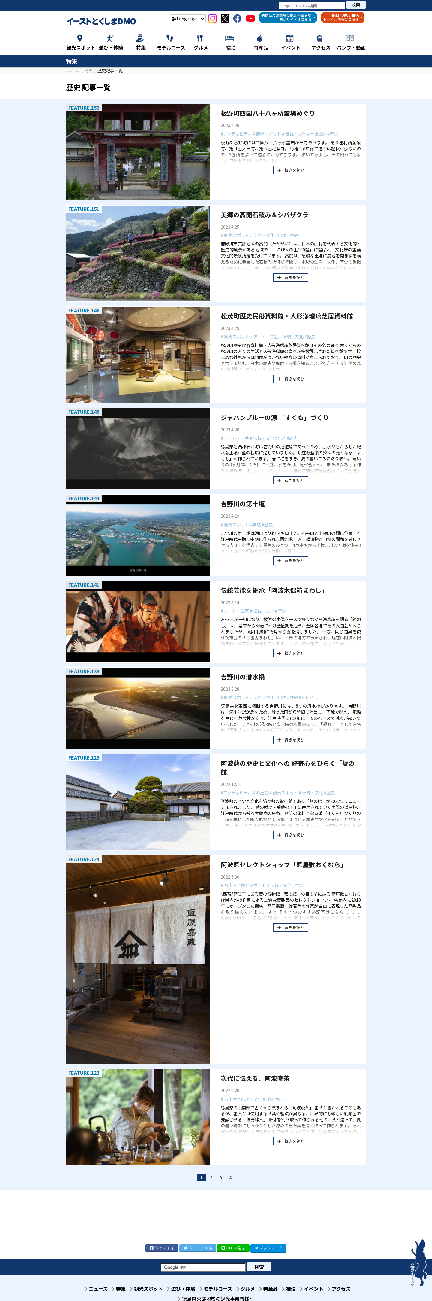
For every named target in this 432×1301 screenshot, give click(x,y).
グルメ (245, 1288)
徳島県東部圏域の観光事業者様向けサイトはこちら (288, 17)
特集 (111, 1288)
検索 (356, 5)
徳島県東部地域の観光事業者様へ (216, 1298)
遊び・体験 (177, 1288)
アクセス (345, 1288)
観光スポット (140, 1288)
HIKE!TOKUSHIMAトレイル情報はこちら (343, 17)
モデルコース (213, 1288)
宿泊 (292, 1288)
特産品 (269, 1288)
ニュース (86, 1288)
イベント (316, 1288)
